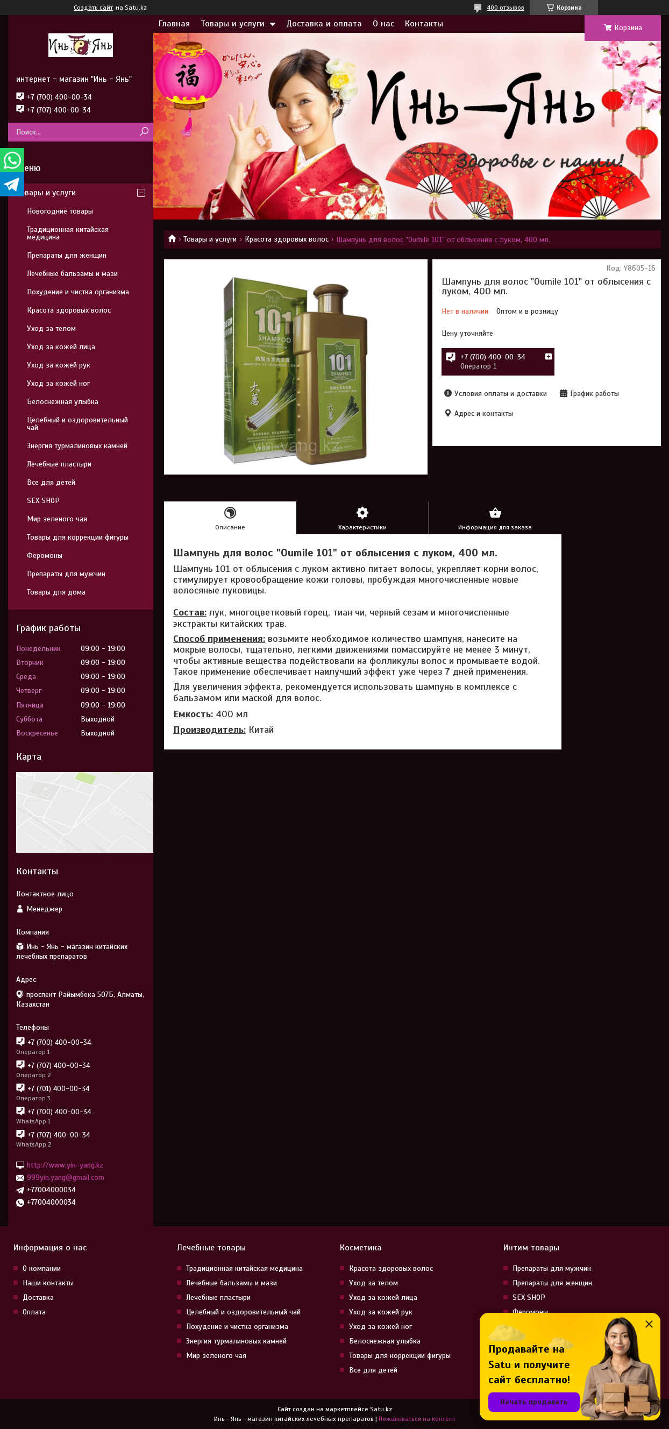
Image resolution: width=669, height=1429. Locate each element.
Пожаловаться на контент (417, 1419)
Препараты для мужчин (66, 573)
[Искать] (143, 132)
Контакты (424, 23)
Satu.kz (381, 1409)
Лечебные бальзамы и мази (72, 273)
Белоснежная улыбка (62, 401)
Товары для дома (56, 592)
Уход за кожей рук (58, 365)
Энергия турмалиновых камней (77, 445)
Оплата (34, 1312)
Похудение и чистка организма (78, 291)
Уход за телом (51, 328)
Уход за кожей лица (61, 346)
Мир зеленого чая (57, 519)
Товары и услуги (233, 23)
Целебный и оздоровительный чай (77, 423)
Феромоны (44, 555)
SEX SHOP (43, 500)
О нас (383, 23)
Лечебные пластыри (59, 464)
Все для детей (51, 482)
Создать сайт (93, 7)
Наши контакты (48, 1282)
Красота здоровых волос (287, 239)
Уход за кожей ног (58, 383)
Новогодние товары (60, 211)
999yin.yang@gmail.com (65, 1177)
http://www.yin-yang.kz (65, 1165)
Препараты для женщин (66, 255)
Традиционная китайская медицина (68, 233)
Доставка (38, 1297)
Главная (174, 23)
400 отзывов (505, 7)
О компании (42, 1268)
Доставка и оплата (324, 23)
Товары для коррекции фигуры (78, 537)
